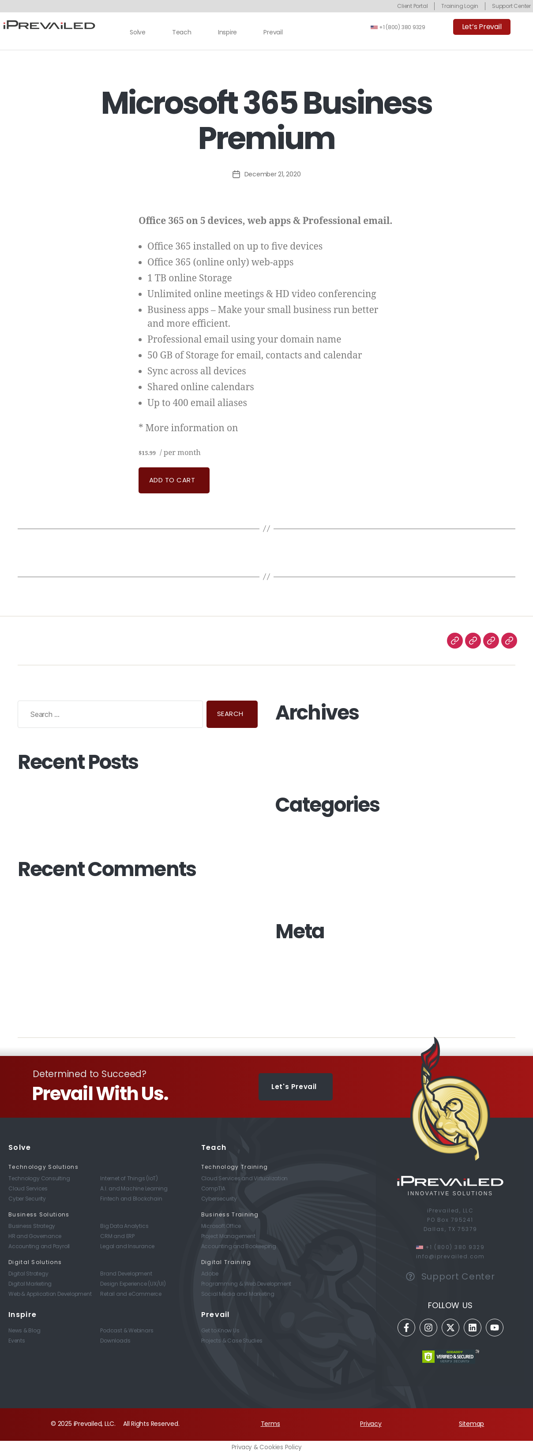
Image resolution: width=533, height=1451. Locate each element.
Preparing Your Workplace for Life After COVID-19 (90, 827)
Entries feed (293, 970)
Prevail (272, 32)
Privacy (370, 1420)
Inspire (227, 32)
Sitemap (471, 1420)
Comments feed (300, 981)
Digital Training (226, 1259)
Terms (270, 1420)
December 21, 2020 (272, 174)
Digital (284, 855)
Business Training (230, 1211)
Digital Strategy (298, 866)
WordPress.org (296, 992)
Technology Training (234, 1164)
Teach (181, 32)
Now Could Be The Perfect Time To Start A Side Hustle (98, 789)
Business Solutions (38, 1211)
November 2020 (299, 751)
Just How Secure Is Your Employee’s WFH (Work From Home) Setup (117, 808)
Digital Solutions (35, 1259)
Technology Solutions (43, 1164)
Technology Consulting (310, 888)
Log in (284, 959)
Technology (293, 877)
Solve (138, 32)
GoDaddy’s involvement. (277, 429)
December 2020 (299, 740)
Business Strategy (301, 843)
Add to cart (172, 480)
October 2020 (296, 762)
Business (287, 832)
